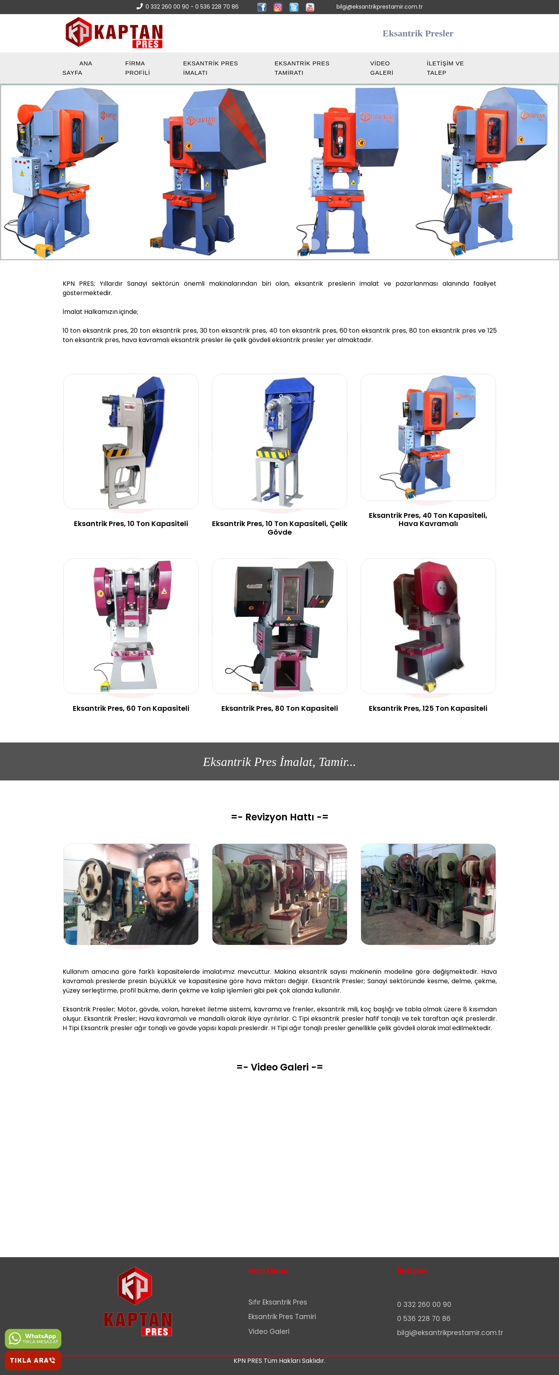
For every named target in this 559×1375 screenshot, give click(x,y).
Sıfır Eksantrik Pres (277, 1302)
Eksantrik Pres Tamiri (282, 1316)
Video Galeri (268, 1331)
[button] (245, 244)
